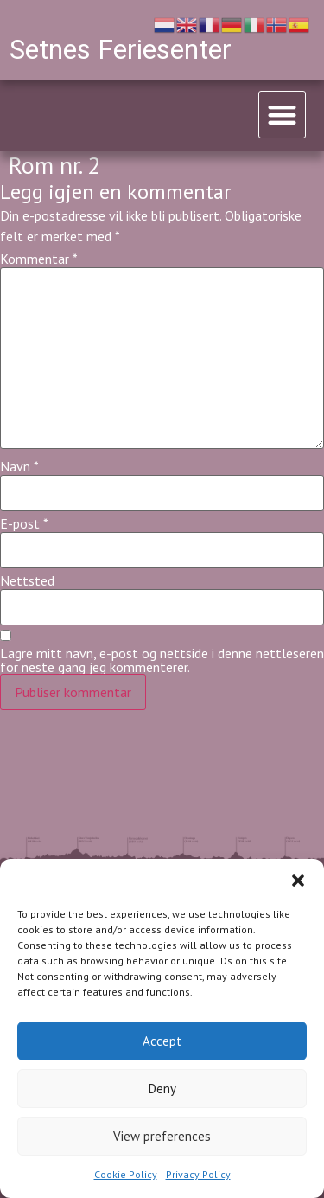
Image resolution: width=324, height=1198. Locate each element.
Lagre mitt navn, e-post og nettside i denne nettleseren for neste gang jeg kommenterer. (162, 660)
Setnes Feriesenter (121, 49)
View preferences (162, 1136)
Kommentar (39, 259)
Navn (19, 466)
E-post (24, 523)
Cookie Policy (125, 1174)
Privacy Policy (198, 1174)
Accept (162, 1041)
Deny (162, 1088)
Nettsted (27, 580)
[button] (298, 880)
